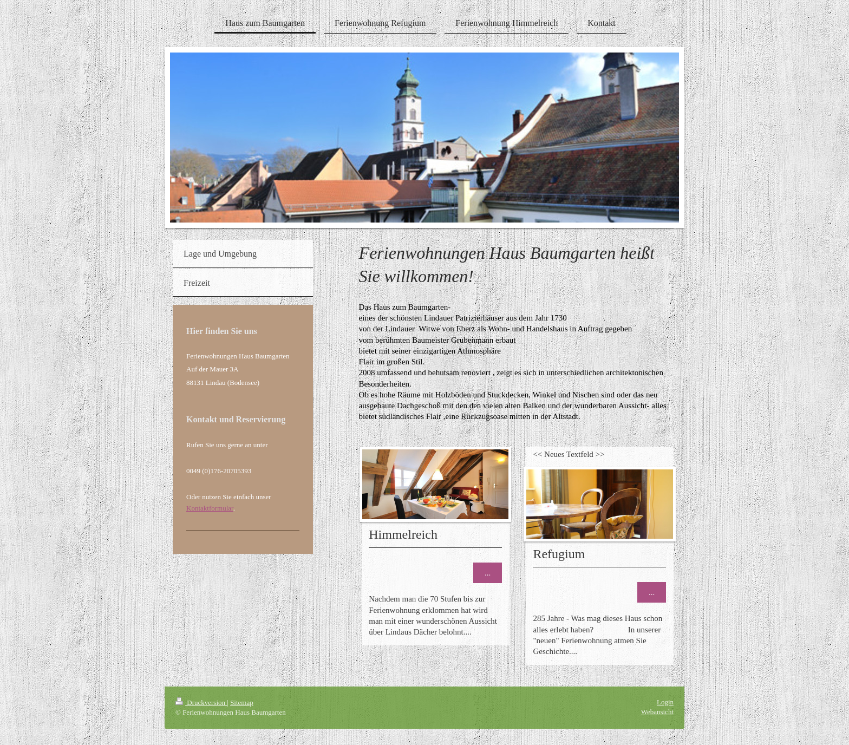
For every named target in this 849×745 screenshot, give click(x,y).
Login (665, 702)
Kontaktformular (209, 508)
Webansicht (657, 712)
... (488, 572)
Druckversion (201, 702)
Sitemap (241, 702)
